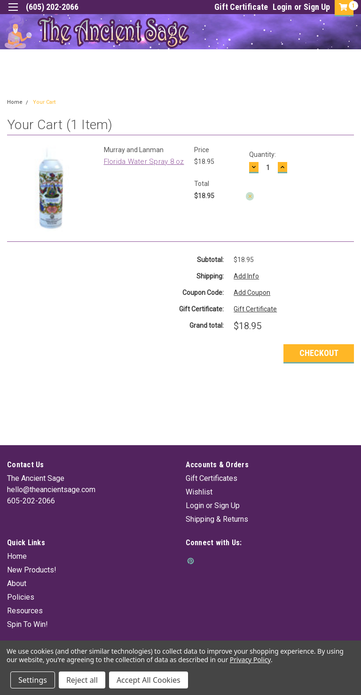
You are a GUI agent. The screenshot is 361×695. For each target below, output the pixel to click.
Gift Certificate (241, 7)
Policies (20, 597)
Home (15, 102)
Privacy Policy (250, 659)
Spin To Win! (27, 624)
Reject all (82, 680)
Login (282, 7)
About (16, 583)
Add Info (246, 276)
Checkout (318, 353)
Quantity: (262, 154)
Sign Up (317, 7)
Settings (32, 680)
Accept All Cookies (148, 680)
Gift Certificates (211, 478)
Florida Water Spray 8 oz (144, 161)
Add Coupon (252, 292)
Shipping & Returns (217, 519)
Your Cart (44, 102)
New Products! (31, 569)
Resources (25, 610)
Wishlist (199, 491)
